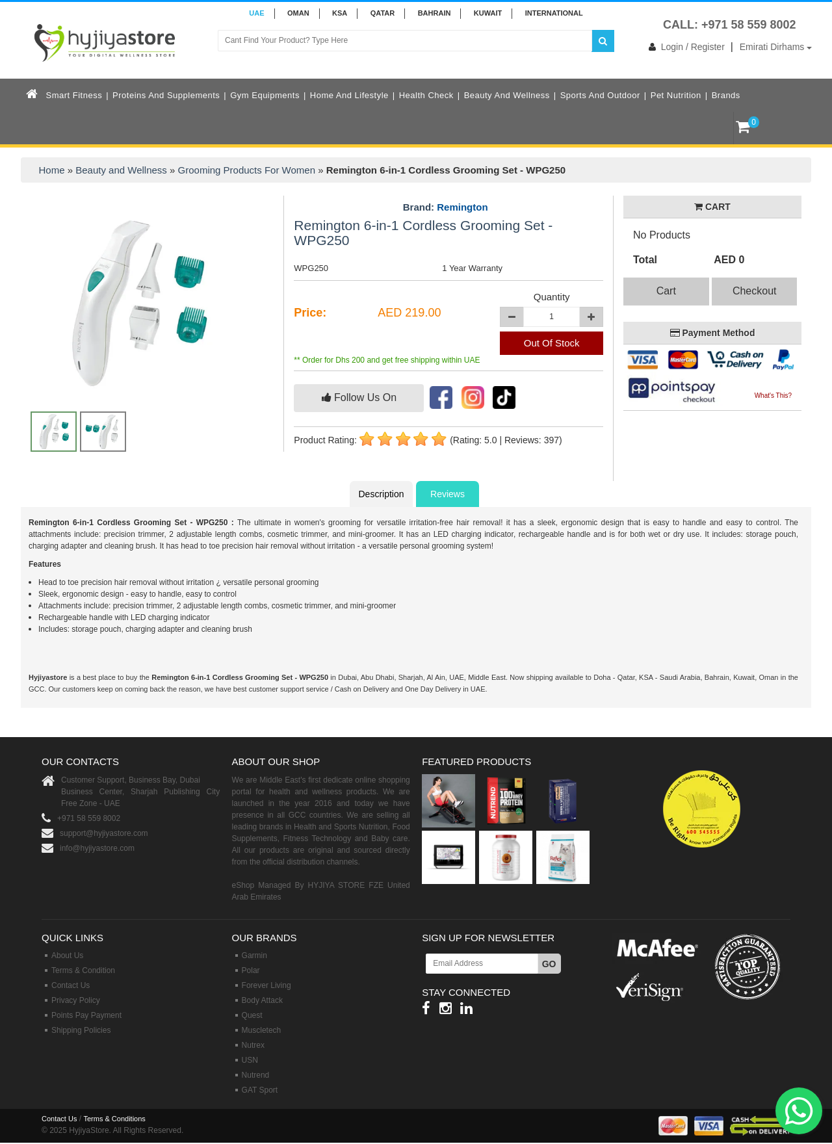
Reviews (447, 494)
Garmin (254, 955)
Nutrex (253, 1045)
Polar (251, 970)
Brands (726, 95)
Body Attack (262, 1000)
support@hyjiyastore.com (104, 833)
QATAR (382, 13)
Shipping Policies (80, 1030)
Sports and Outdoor (600, 95)
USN (250, 1060)
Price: (310, 312)
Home (52, 170)
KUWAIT (488, 13)
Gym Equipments (265, 95)
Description (381, 494)
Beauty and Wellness (507, 95)
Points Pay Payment (86, 1015)
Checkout (755, 290)
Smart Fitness (74, 95)
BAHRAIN (434, 13)
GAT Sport (260, 1090)
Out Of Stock (552, 342)
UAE (256, 13)
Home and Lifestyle (349, 95)
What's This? (773, 395)
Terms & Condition (83, 970)
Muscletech (261, 1030)
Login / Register (684, 47)
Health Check (426, 95)
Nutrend (256, 1075)
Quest (252, 1015)
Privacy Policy (75, 1000)
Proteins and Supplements (166, 95)
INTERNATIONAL (554, 13)
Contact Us (70, 985)
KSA (339, 13)
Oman (298, 13)
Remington (462, 207)
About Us (67, 955)
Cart (666, 290)
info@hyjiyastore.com (97, 848)
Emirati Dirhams (776, 47)
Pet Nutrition (676, 95)
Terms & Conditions (114, 1119)
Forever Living (266, 985)
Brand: (445, 207)
